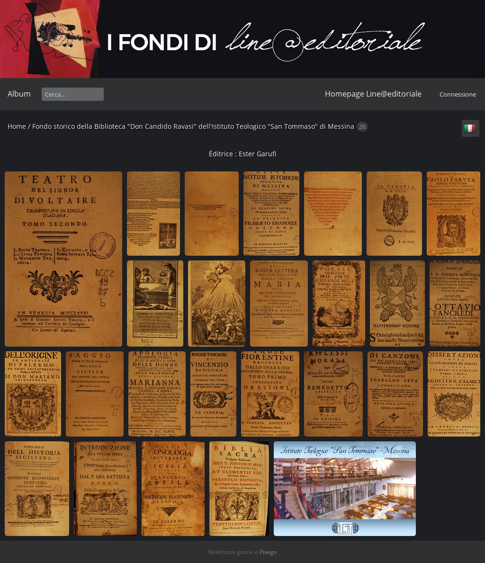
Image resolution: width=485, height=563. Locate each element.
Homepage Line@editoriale (373, 94)
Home (17, 126)
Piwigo (268, 552)
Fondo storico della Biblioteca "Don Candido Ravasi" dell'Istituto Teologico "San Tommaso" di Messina (193, 126)
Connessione (458, 94)
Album (19, 94)
